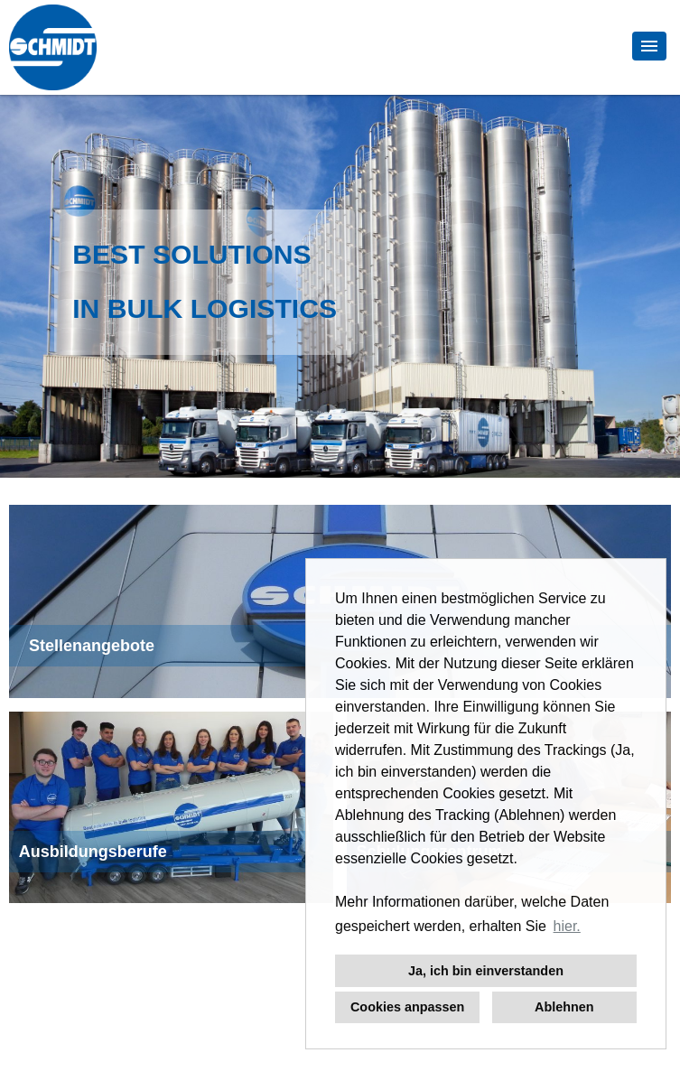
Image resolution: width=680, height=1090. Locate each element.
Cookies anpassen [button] (407, 1007)
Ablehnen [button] (564, 1007)
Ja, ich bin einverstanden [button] (486, 971)
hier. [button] (567, 926)
